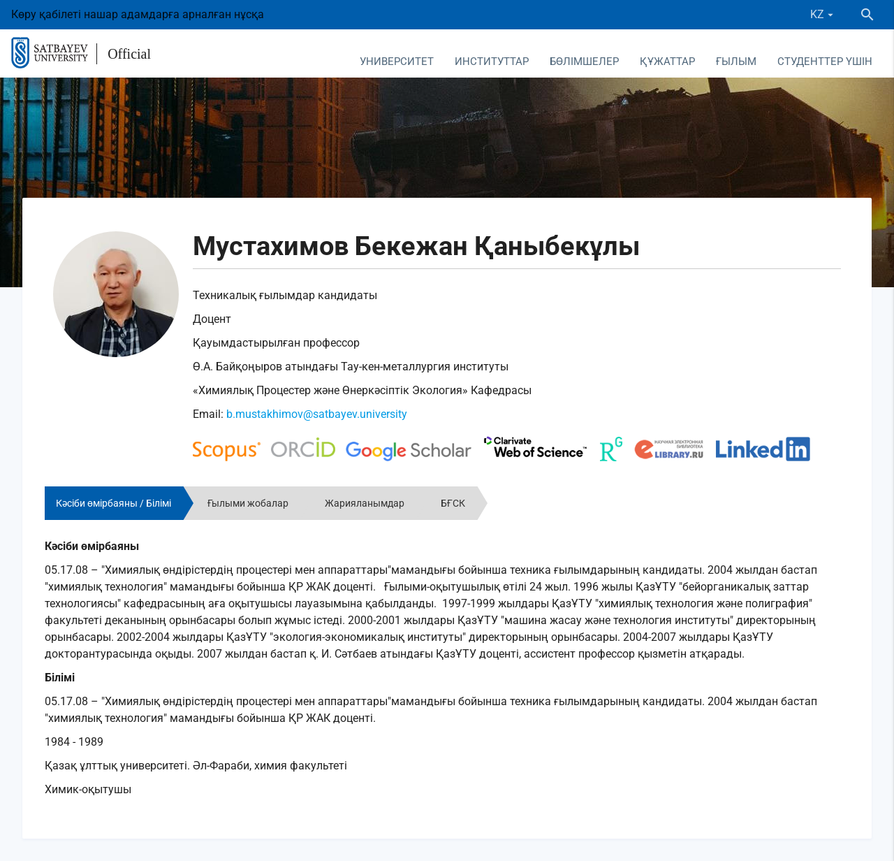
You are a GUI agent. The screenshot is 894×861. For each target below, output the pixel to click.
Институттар (492, 61)
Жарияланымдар (364, 503)
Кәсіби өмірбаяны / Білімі (113, 503)
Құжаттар (667, 61)
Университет (397, 61)
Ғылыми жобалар (247, 503)
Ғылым (736, 61)
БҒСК (453, 503)
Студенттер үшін (824, 61)
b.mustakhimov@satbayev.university (316, 414)
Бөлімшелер (584, 61)
